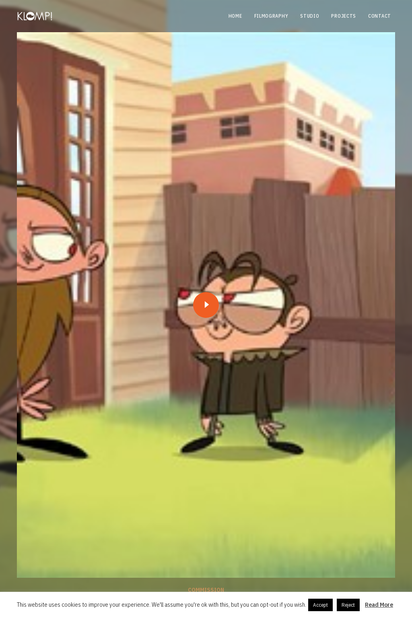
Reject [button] (348, 605)
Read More (379, 604)
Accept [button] (320, 605)
